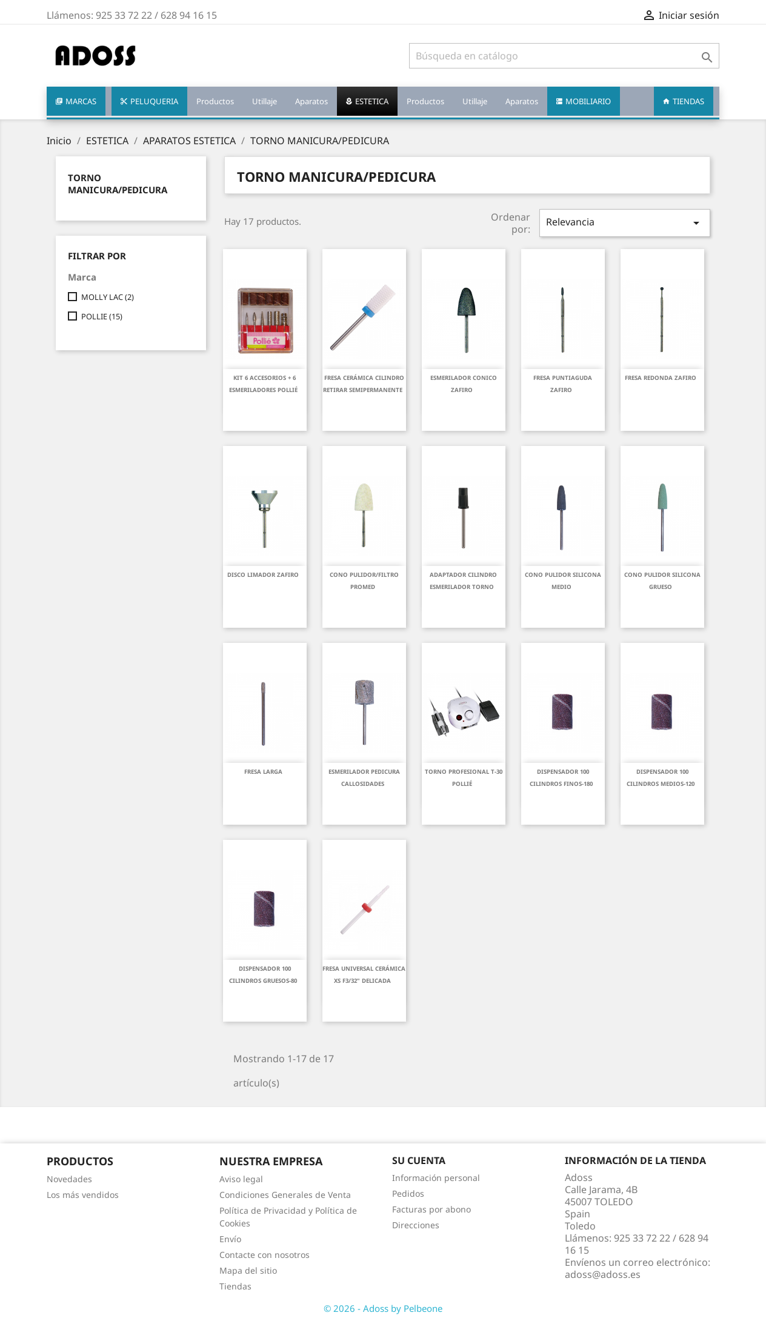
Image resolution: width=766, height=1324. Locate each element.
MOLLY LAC (107, 296)
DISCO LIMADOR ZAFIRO (263, 575)
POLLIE (101, 316)
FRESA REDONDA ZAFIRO (660, 378)
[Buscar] (564, 55)
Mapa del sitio (248, 1270)
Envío (230, 1239)
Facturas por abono (431, 1209)
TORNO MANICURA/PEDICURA (117, 183)
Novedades (69, 1179)
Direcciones (415, 1225)
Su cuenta (418, 1160)
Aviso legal (241, 1179)
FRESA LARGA (263, 772)
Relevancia (625, 222)
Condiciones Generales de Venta (285, 1194)
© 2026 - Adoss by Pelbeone (383, 1308)
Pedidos (408, 1193)
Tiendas (235, 1286)
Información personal (436, 1177)
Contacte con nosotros (264, 1254)
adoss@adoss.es (603, 1274)
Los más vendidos (83, 1194)
